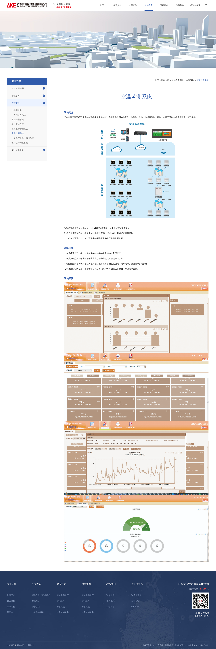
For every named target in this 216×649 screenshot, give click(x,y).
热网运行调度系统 (20, 142)
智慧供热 (16, 103)
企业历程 (11, 601)
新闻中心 (11, 612)
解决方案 (149, 5)
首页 (102, 5)
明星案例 (164, 5)
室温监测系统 (18, 133)
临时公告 (135, 606)
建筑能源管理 (18, 88)
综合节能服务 (18, 150)
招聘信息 (110, 601)
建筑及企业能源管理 (41, 595)
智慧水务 (16, 95)
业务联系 (110, 606)
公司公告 (135, 601)
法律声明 (10, 645)
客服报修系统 (18, 124)
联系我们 (180, 5)
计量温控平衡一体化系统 (23, 138)
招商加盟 (110, 595)
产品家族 (133, 5)
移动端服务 (17, 110)
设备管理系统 (18, 119)
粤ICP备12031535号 (185, 645)
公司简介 (11, 595)
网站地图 (20, 645)
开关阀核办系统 (19, 115)
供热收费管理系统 (20, 129)
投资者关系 (195, 5)
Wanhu (206, 645)
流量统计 (30, 645)
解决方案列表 (178, 80)
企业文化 (11, 606)
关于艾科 (117, 5)
